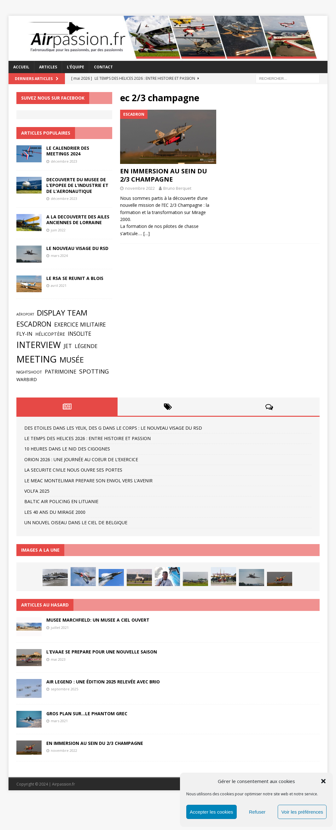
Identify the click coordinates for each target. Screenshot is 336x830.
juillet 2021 (60, 627)
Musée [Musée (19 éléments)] (72, 360)
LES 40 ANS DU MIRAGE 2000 (54, 512)
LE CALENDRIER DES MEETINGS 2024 (67, 151)
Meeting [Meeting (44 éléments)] (36, 359)
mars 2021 (59, 720)
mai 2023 (58, 659)
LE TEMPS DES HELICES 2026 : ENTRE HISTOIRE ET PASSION (87, 438)
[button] (323, 781)
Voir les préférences (302, 812)
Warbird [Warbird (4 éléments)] (26, 379)
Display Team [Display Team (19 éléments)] (62, 313)
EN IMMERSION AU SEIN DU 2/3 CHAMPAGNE (163, 175)
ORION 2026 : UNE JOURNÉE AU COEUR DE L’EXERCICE (81, 459)
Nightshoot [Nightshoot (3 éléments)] (29, 372)
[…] (146, 233)
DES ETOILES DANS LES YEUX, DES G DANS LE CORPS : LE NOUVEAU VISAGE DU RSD (113, 428)
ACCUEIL (21, 67)
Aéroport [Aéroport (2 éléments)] (25, 314)
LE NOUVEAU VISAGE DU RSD (77, 248)
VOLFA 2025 (36, 491)
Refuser (257, 812)
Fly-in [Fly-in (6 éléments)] (24, 333)
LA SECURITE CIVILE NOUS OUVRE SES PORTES (73, 470)
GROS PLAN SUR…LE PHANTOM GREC (86, 714)
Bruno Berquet (177, 188)
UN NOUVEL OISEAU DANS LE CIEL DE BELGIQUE (75, 522)
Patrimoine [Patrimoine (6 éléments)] (60, 371)
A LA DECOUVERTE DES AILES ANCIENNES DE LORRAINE (77, 219)
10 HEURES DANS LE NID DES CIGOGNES (67, 449)
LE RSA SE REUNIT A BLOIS (74, 278)
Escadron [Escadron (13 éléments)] (33, 323)
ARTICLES (48, 67)
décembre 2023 (64, 161)
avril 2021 (59, 285)
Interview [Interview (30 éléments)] (38, 345)
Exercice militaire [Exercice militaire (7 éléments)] (80, 324)
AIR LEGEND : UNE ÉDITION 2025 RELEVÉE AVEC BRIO (103, 682)
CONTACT (103, 67)
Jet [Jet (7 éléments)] (68, 346)
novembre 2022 (140, 188)
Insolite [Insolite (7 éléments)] (79, 333)
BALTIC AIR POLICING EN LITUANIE (61, 501)
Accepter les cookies (211, 812)
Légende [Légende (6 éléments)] (86, 346)
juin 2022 (58, 230)
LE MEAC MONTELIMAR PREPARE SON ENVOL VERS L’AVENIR (88, 481)
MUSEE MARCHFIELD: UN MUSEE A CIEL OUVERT (97, 620)
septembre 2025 (64, 689)
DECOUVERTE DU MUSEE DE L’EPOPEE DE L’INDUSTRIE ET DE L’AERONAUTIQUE (77, 185)
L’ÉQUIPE (75, 67)
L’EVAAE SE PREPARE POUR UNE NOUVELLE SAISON (101, 652)
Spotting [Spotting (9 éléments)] (94, 371)
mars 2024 (59, 255)
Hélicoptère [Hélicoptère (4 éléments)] (50, 334)
